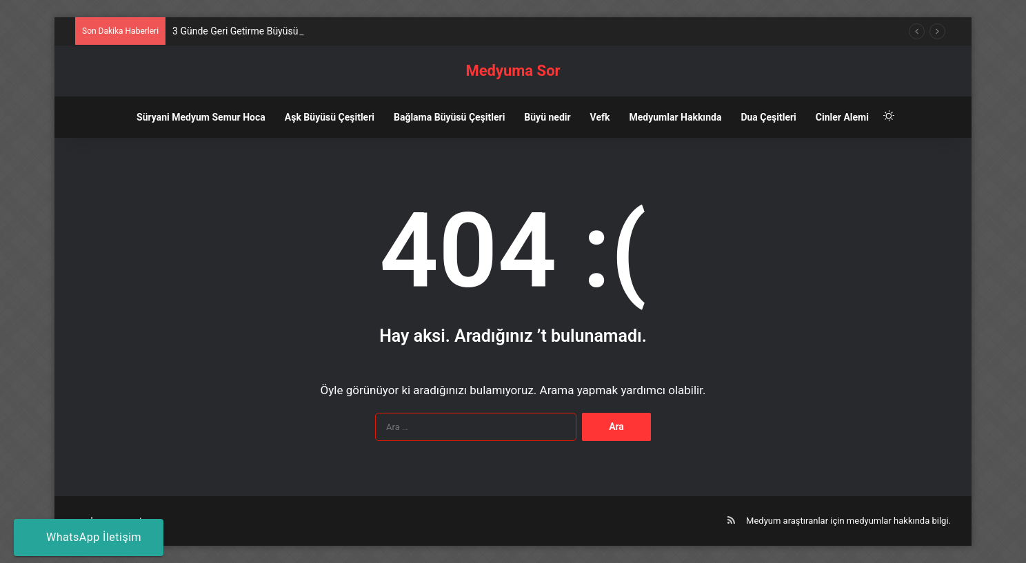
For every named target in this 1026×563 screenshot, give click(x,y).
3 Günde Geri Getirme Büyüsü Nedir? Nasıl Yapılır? (279, 31)
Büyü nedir (547, 117)
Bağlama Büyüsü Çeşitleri (449, 117)
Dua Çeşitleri (768, 117)
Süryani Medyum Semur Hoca (201, 117)
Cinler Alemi (842, 117)
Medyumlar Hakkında (676, 117)
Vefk (600, 117)
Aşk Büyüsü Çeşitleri (329, 117)
